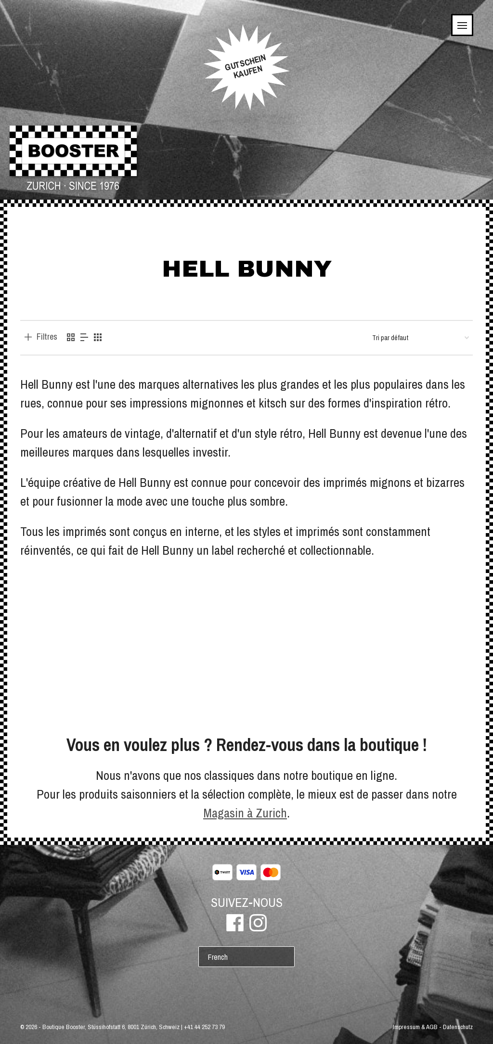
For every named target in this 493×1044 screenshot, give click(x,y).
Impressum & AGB (415, 1027)
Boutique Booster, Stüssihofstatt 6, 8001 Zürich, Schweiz (111, 1027)
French (218, 957)
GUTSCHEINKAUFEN (245, 66)
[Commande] (420, 337)
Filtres (47, 336)
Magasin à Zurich (245, 812)
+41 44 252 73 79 (204, 1027)
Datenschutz (458, 1027)
